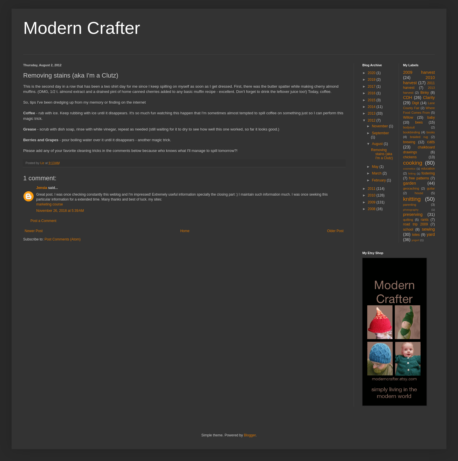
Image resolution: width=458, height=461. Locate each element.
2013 (372, 113)
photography (411, 209)
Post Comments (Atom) (62, 239)
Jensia (41, 188)
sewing (428, 229)
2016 (372, 93)
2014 (372, 107)
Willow (408, 117)
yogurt (415, 240)
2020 (372, 73)
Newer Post (34, 231)
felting (412, 173)
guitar (431, 188)
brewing (409, 142)
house (419, 193)
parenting (409, 204)
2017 (372, 87)
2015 (372, 100)
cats (431, 141)
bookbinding (411, 132)
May (375, 167)
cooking (412, 163)
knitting (412, 199)
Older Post (335, 231)
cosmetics (409, 168)
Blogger (250, 435)
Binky (424, 93)
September (380, 133)
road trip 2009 (415, 224)
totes (416, 235)
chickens (410, 157)
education (428, 168)
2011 (372, 189)
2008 (372, 209)
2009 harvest (419, 72)
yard (431, 234)
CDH (407, 97)
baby (431, 117)
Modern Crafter (81, 28)
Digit (415, 103)
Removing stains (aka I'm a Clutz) (382, 154)
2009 (372, 202)
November (380, 126)
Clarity (429, 97)
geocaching (411, 188)
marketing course (49, 204)
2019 (372, 80)
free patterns (419, 178)
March (377, 173)
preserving (413, 214)
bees (419, 122)
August (378, 144)
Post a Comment (43, 221)
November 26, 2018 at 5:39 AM (60, 211)
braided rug (419, 137)
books (430, 132)
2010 (372, 195)
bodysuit (409, 127)
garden (409, 183)
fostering (428, 173)
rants (425, 220)
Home (185, 231)
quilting (408, 219)
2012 (372, 120)
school (408, 229)
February (379, 180)
